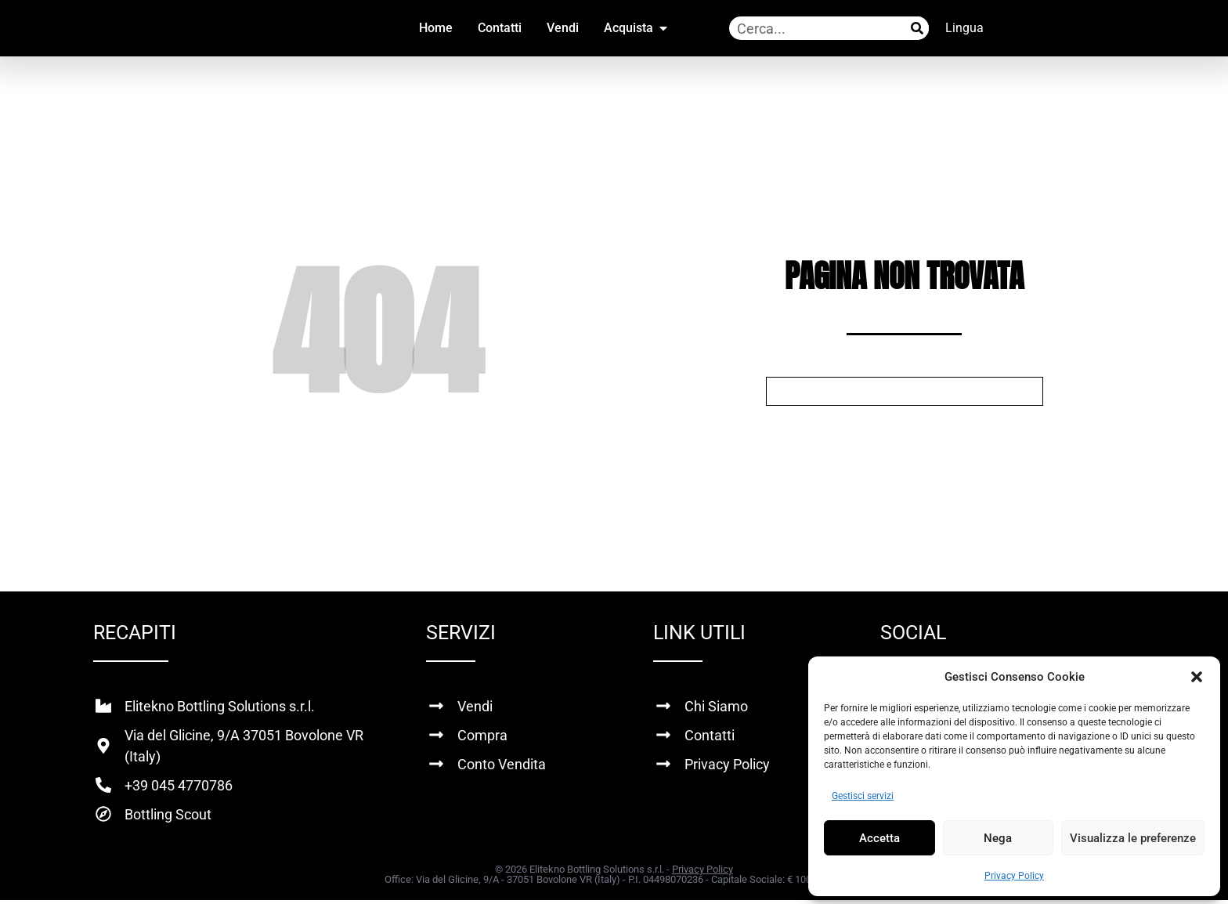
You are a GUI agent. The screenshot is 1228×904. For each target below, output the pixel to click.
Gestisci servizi (863, 795)
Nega (998, 838)
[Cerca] (917, 28)
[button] (1197, 677)
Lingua (964, 27)
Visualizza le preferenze (1133, 838)
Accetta (879, 838)
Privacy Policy (1014, 875)
